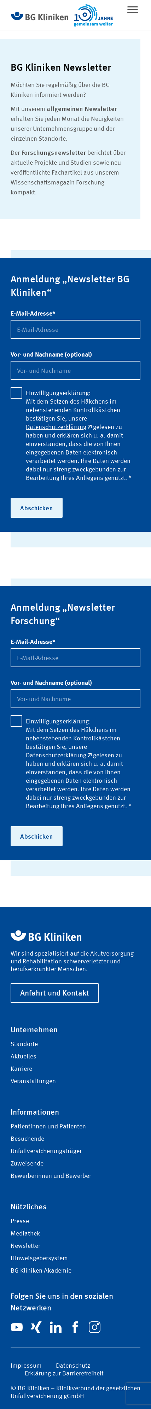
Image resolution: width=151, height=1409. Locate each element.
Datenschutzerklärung (59, 427)
